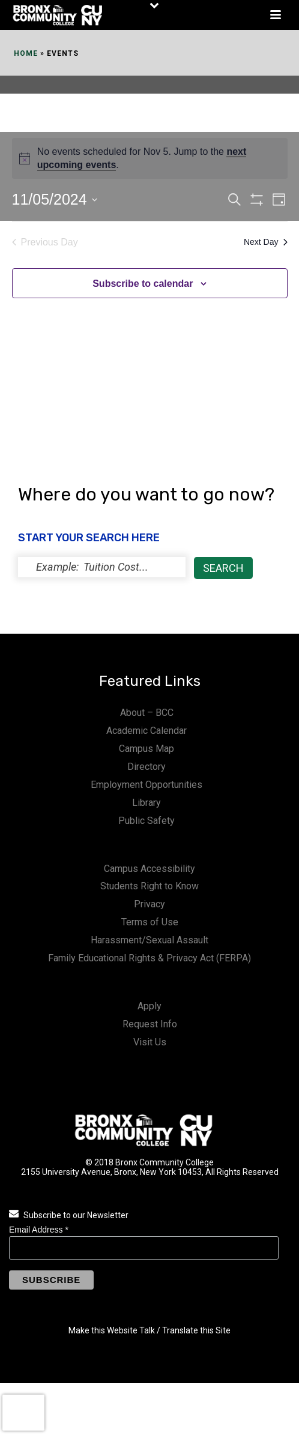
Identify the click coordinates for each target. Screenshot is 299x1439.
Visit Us (149, 1042)
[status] (102, 567)
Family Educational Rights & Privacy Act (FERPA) (149, 958)
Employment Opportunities (146, 784)
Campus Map (146, 748)
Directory (146, 766)
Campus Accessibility (149, 868)
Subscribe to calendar (142, 283)
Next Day (266, 242)
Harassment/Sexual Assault (149, 940)
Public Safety (146, 820)
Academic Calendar (146, 730)
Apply (149, 1006)
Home (26, 53)
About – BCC (147, 712)
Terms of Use (149, 922)
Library (146, 802)
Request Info (149, 1024)
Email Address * (38, 1229)
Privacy (149, 904)
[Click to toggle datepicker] (54, 199)
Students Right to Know (149, 886)
